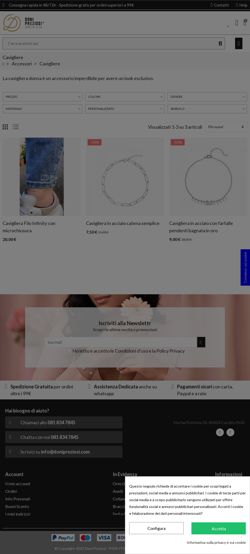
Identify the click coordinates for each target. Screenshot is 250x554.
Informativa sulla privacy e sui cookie (216, 542)
